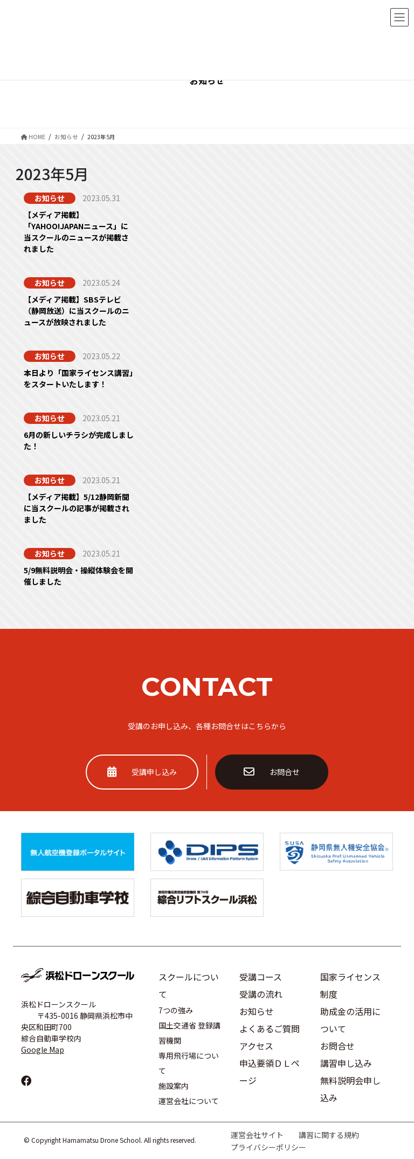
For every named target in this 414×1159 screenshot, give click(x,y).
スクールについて (188, 985)
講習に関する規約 (329, 1134)
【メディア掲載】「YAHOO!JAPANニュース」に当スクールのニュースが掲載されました (76, 231)
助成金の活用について (350, 1020)
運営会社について (188, 1100)
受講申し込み (142, 771)
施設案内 (173, 1085)
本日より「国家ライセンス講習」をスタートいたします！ (78, 378)
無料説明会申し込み (350, 1089)
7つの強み (175, 1010)
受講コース (260, 976)
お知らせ (256, 1011)
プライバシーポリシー (268, 1147)
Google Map (42, 1049)
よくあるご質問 (269, 1028)
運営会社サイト (257, 1134)
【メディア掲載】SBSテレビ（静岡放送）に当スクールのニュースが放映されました (76, 310)
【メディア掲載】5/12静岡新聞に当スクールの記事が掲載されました (76, 508)
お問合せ (272, 771)
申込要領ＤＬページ (269, 1072)
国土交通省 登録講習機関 (189, 1033)
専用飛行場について (188, 1063)
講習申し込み (346, 1063)
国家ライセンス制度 (350, 985)
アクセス (256, 1045)
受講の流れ (260, 993)
